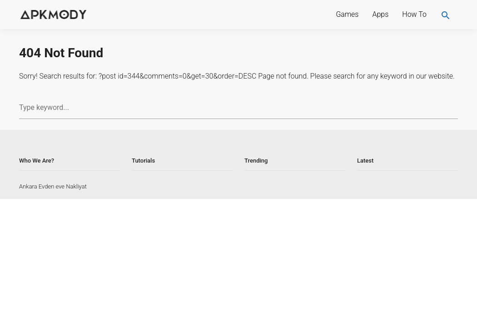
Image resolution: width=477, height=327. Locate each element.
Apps (380, 14)
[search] (445, 14)
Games (347, 14)
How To (414, 14)
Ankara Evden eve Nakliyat (53, 186)
